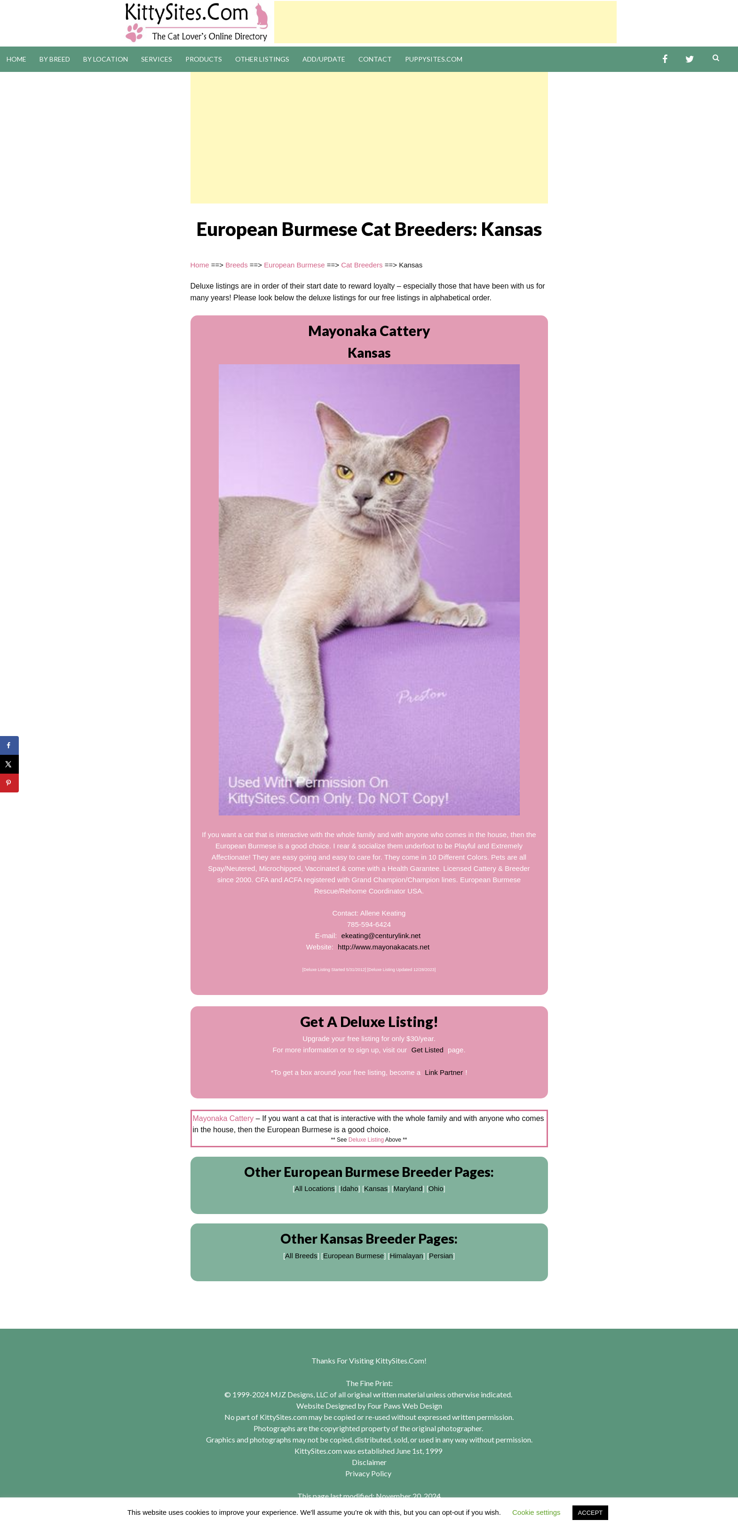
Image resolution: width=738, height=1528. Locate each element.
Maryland (408, 1188)
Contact (375, 59)
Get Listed (428, 1050)
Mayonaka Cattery (369, 330)
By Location (105, 59)
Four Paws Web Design (404, 1405)
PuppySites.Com (433, 59)
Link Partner (444, 1072)
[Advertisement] (445, 22)
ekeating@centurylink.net (381, 936)
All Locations (314, 1188)
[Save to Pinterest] (9, 783)
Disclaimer (369, 1461)
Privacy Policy (368, 1473)
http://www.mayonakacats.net (383, 947)
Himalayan (406, 1256)
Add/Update (323, 59)
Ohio (436, 1188)
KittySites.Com (399, 1360)
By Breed (55, 59)
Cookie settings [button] (536, 1512)
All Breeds (301, 1256)
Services (156, 59)
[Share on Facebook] (9, 745)
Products (203, 59)
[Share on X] (9, 764)
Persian (441, 1256)
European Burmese (294, 265)
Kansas (376, 1188)
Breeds (236, 265)
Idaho (349, 1188)
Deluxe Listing (366, 1139)
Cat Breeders (361, 265)
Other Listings (262, 59)
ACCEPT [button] (590, 1512)
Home (16, 59)
